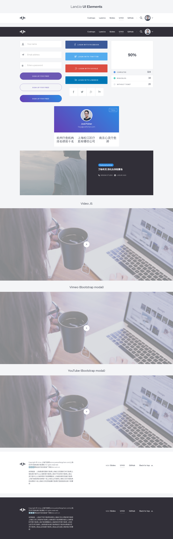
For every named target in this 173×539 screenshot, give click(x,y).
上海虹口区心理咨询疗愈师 (38, 520)
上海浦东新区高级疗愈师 (63, 476)
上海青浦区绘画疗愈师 (48, 524)
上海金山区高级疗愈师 (43, 527)
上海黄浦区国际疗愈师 (44, 471)
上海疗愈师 (46, 462)
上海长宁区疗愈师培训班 (45, 517)
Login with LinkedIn (86, 80)
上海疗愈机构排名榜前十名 (38, 479)
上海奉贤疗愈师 (45, 474)
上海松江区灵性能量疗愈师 (47, 481)
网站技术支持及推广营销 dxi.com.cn (47, 467)
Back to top (146, 465)
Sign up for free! (40, 76)
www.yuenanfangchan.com (60, 462)
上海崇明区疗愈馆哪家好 (45, 476)
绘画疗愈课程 (40, 465)
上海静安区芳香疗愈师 (59, 522)
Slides (112, 18)
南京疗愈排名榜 (61, 524)
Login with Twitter (86, 56)
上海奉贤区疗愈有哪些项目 (57, 520)
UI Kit (122, 18)
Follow (113, 110)
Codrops (91, 18)
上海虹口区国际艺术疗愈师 (61, 471)
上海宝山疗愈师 (53, 479)
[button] (87, 244)
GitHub (130, 18)
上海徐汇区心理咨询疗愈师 (63, 517)
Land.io (102, 18)
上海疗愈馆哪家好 (44, 522)
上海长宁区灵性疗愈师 (59, 474)
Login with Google (86, 68)
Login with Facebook (86, 44)
